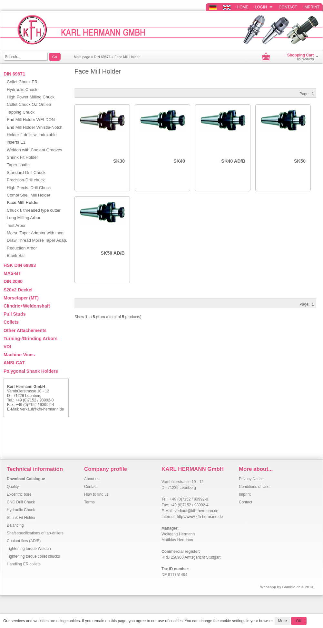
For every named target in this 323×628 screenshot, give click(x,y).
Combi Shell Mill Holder (28, 195)
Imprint (311, 7)
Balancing (15, 525)
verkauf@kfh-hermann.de (42, 409)
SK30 (119, 161)
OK (298, 621)
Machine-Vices (19, 354)
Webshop (268, 587)
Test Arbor (16, 225)
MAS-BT (12, 273)
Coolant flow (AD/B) (24, 541)
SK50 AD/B (113, 253)
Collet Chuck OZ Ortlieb (29, 104)
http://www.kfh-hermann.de (200, 516)
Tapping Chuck (20, 112)
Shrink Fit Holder (22, 157)
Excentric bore (19, 494)
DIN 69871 (102, 57)
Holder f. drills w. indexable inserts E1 (32, 138)
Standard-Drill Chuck (26, 172)
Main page (82, 57)
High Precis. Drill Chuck (29, 187)
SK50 (300, 161)
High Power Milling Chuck (30, 97)
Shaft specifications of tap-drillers (35, 533)
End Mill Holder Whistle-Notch (35, 127)
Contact (288, 7)
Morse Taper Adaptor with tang (35, 232)
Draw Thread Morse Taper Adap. (37, 240)
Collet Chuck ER (22, 81)
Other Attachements (25, 330)
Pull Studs (14, 314)
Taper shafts (18, 164)
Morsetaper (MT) (21, 297)
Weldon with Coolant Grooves (34, 149)
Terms (89, 502)
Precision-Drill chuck (26, 179)
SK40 (179, 161)
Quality (13, 486)
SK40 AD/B (233, 161)
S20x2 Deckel (18, 289)
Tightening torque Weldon (29, 548)
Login (263, 7)
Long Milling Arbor (23, 217)
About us (91, 479)
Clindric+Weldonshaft (27, 306)
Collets (11, 322)
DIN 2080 (13, 281)
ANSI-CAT (14, 362)
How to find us (96, 494)
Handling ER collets (24, 564)
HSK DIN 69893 (20, 265)
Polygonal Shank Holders (31, 371)
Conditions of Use (254, 486)
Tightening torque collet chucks (33, 556)
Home (243, 7)
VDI (7, 346)
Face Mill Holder (127, 57)
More (282, 621)
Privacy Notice (251, 479)
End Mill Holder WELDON (31, 119)
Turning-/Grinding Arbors (30, 338)
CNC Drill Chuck (21, 502)
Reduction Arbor (22, 248)
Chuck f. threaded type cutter (34, 210)
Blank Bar (16, 255)
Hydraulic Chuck (22, 89)
